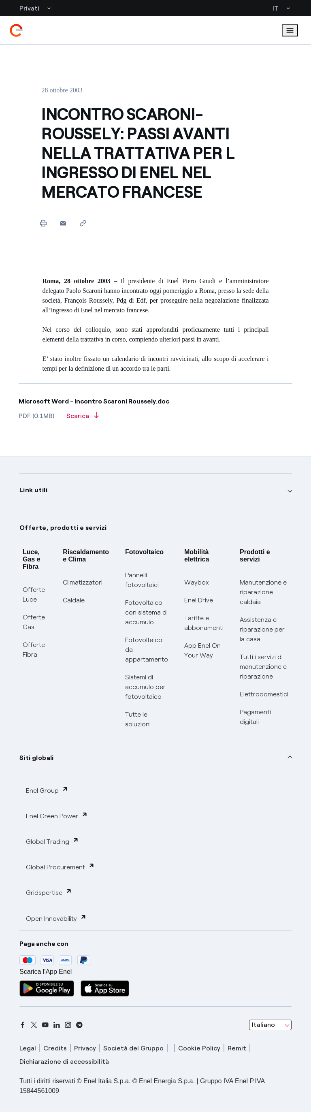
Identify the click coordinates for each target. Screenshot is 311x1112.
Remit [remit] (237, 1048)
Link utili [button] (33, 490)
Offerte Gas (34, 622)
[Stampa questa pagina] (43, 223)
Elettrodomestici (264, 694)
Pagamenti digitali (255, 717)
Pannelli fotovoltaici (142, 580)
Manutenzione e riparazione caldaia (263, 592)
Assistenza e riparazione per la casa (262, 629)
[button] (63, 223)
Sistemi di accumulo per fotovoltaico (145, 686)
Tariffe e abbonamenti (204, 623)
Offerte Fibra (34, 649)
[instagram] (68, 1025)
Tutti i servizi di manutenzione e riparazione (263, 666)
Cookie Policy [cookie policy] (199, 1048)
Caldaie (74, 600)
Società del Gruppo (133, 1048)
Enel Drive (198, 600)
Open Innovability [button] (56, 918)
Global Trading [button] (52, 841)
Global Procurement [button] (60, 866)
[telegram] (79, 1025)
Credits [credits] (55, 1048)
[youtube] (45, 1025)
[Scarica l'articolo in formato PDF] (82, 418)
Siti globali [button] (36, 758)
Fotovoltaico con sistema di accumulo (146, 612)
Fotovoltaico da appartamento (146, 649)
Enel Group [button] (47, 790)
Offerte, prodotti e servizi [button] (63, 527)
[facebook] (22, 1025)
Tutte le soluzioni (138, 719)
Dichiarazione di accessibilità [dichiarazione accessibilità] (64, 1061)
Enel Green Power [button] (57, 815)
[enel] (16, 30)
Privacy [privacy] (85, 1048)
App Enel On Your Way (202, 650)
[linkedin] (56, 1025)
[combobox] (270, 1025)
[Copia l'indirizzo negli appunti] (83, 223)
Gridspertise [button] (49, 892)
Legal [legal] (27, 1048)
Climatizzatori (82, 582)
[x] (34, 1025)
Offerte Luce (34, 594)
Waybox (196, 582)
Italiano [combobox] (263, 1025)
